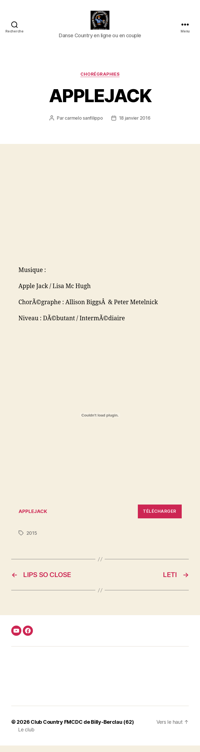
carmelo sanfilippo (84, 125)
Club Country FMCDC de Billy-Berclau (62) (82, 728)
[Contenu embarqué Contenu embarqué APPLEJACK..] (100, 422)
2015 (31, 539)
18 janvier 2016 (134, 125)
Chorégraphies (100, 80)
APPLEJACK (33, 518)
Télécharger (159, 518)
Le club (26, 736)
